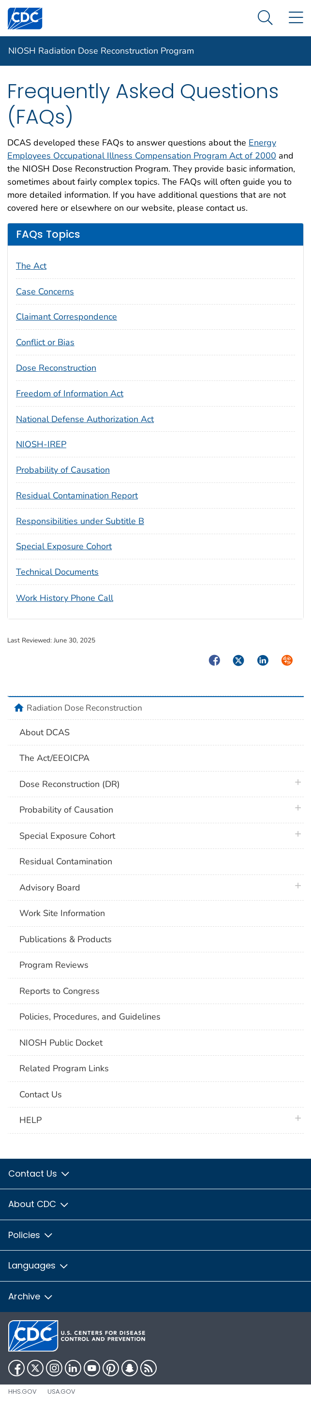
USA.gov (61, 1391)
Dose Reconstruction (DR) (69, 784)
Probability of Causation (63, 470)
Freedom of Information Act (69, 393)
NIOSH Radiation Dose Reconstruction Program (101, 51)
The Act (31, 266)
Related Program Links (64, 1068)
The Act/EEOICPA (54, 758)
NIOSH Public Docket (61, 1043)
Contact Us (40, 1094)
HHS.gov (22, 1391)
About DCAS (44, 732)
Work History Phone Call (64, 598)
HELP (30, 1120)
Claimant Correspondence (66, 316)
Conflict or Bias (45, 342)
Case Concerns (45, 291)
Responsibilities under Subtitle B (80, 521)
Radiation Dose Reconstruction (84, 708)
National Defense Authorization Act (85, 419)
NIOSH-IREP (41, 444)
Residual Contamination (65, 861)
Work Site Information (62, 913)
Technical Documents (57, 572)
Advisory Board (49, 887)
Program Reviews (54, 965)
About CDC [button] (39, 1204)
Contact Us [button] (39, 1173)
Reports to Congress (59, 991)
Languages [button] (38, 1265)
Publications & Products (65, 939)
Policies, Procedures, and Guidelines (90, 1016)
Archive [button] (31, 1296)
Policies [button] (31, 1235)
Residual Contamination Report (77, 495)
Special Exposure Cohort (64, 546)
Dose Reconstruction (56, 368)
